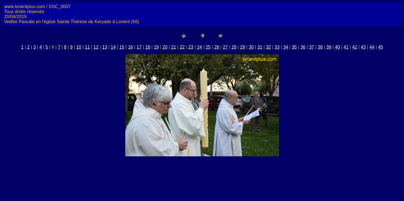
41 (346, 47)
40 (337, 47)
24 (199, 47)
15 (121, 47)
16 (130, 47)
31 (259, 47)
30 (251, 47)
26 (216, 47)
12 (95, 47)
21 (173, 47)
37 (311, 47)
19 (156, 47)
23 (190, 47)
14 (113, 47)
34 (285, 47)
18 (147, 47)
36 (303, 47)
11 (87, 47)
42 (354, 47)
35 (294, 47)
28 (234, 47)
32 (268, 47)
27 (225, 47)
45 (380, 47)
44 (371, 47)
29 (242, 47)
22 (182, 47)
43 (363, 47)
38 (320, 47)
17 (139, 47)
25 (208, 47)
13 (104, 47)
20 (164, 47)
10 (78, 47)
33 (277, 47)
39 (328, 47)
